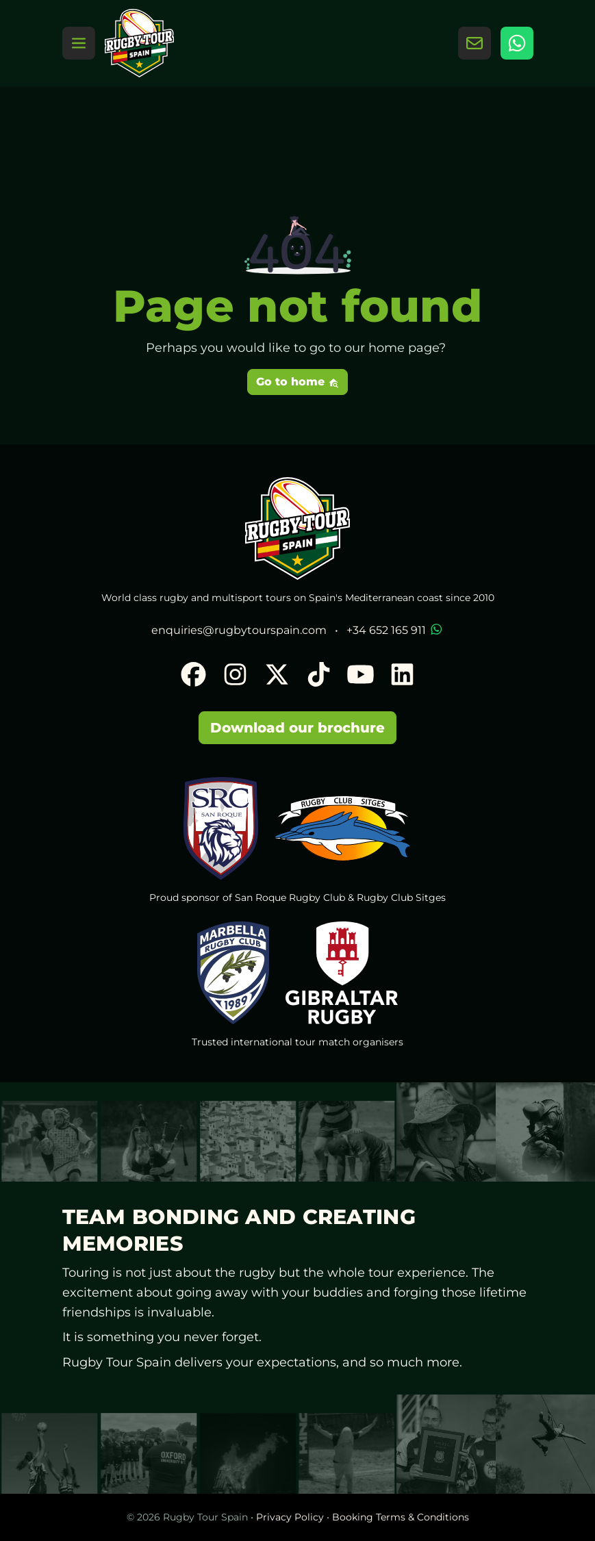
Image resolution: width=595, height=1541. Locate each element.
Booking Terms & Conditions (400, 1517)
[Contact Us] (474, 43)
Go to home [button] (297, 381)
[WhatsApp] (517, 43)
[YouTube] (360, 676)
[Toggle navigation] (78, 43)
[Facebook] (193, 676)
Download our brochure (297, 727)
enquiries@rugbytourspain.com (239, 630)
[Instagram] (235, 676)
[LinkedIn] (402, 676)
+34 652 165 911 (395, 630)
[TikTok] (318, 676)
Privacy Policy (290, 1517)
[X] (277, 676)
